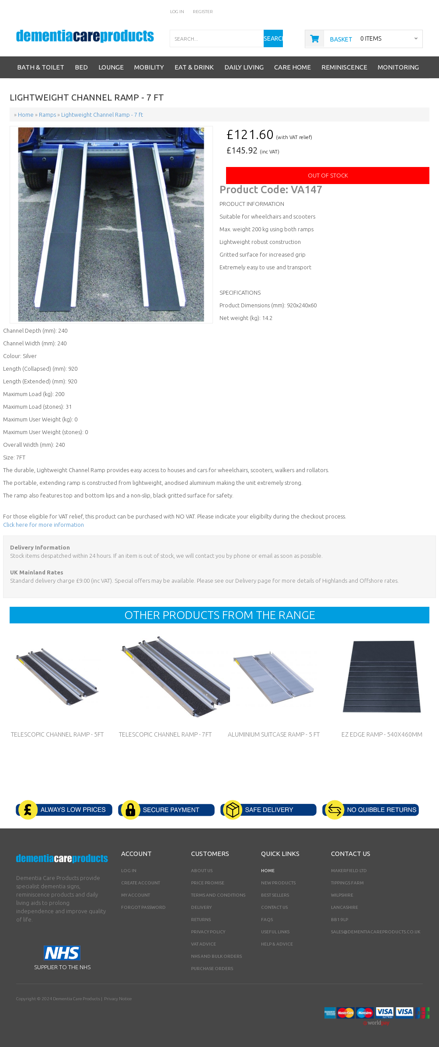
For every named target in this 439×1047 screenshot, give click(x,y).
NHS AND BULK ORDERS (216, 956)
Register (203, 11)
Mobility (149, 67)
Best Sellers (275, 895)
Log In (177, 11)
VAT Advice (203, 944)
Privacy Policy (208, 931)
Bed (81, 67)
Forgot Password (143, 907)
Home (268, 870)
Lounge (111, 67)
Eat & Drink (194, 67)
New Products (278, 882)
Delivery (201, 907)
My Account (135, 895)
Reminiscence (344, 67)
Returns (201, 919)
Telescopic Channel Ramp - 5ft (57, 734)
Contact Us (274, 907)
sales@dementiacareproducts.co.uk (375, 931)
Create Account (140, 882)
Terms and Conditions (218, 895)
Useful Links (275, 931)
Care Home (292, 67)
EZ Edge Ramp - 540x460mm (381, 734)
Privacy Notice (118, 998)
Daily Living (244, 67)
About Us (202, 870)
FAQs (267, 919)
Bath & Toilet (40, 67)
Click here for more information (43, 525)
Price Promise (207, 882)
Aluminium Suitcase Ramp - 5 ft (274, 734)
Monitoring (398, 67)
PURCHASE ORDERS (212, 968)
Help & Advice (277, 944)
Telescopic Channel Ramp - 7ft (165, 734)
